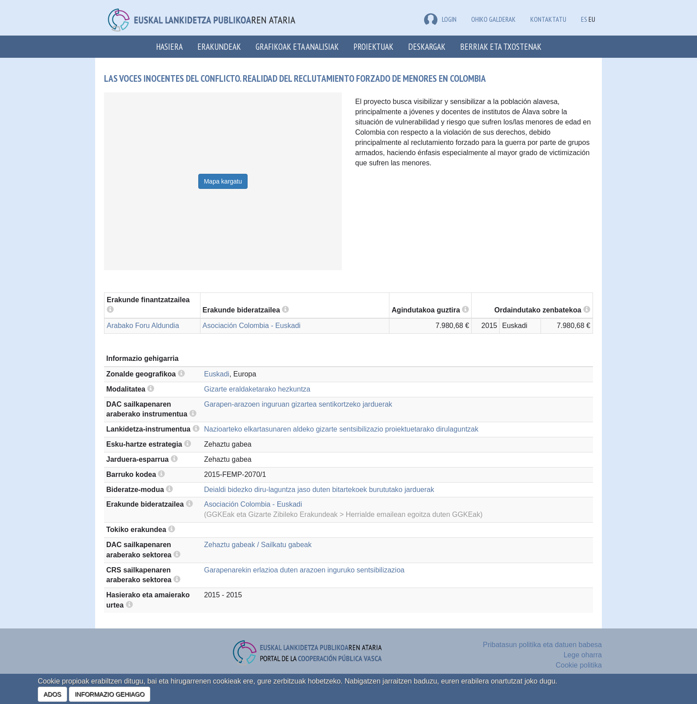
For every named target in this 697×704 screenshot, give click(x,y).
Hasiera (169, 46)
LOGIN (440, 19)
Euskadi (216, 374)
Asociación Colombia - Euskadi (252, 325)
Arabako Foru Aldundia (143, 325)
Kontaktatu (548, 19)
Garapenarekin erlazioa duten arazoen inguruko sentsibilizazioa (304, 570)
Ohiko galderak (493, 19)
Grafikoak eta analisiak (297, 46)
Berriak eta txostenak (500, 46)
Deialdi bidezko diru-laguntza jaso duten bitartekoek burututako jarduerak (319, 489)
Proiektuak (373, 46)
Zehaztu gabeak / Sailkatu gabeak (258, 544)
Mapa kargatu (223, 181)
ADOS (52, 694)
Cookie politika (579, 665)
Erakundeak (219, 46)
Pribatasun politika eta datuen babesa (542, 644)
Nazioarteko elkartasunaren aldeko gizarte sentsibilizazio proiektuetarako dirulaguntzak (341, 429)
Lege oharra (583, 655)
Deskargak (426, 46)
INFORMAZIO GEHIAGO (109, 694)
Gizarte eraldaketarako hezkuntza (257, 389)
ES (584, 19)
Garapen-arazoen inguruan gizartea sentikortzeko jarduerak (298, 404)
